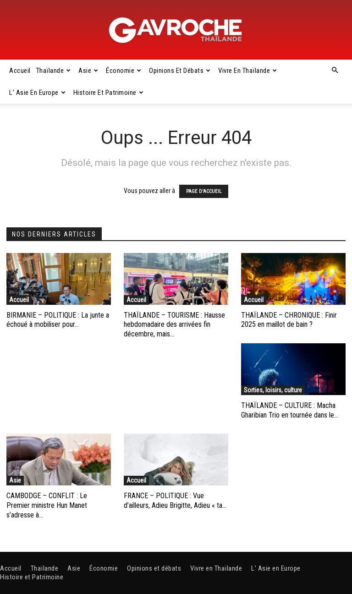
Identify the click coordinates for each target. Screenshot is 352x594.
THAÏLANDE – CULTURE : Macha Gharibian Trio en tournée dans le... (289, 410)
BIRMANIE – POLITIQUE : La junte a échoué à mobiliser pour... (57, 320)
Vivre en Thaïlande (247, 70)
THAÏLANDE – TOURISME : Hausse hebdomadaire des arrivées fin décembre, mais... (174, 325)
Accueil (20, 70)
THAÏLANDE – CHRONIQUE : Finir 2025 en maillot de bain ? (289, 320)
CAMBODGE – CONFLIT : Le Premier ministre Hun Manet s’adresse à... (46, 505)
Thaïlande (53, 70)
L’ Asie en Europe (37, 92)
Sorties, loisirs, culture (273, 390)
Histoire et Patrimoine (108, 92)
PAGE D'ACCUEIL (203, 191)
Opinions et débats (180, 70)
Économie (124, 70)
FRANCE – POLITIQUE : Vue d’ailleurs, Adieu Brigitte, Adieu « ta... (175, 500)
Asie (88, 70)
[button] (335, 70)
